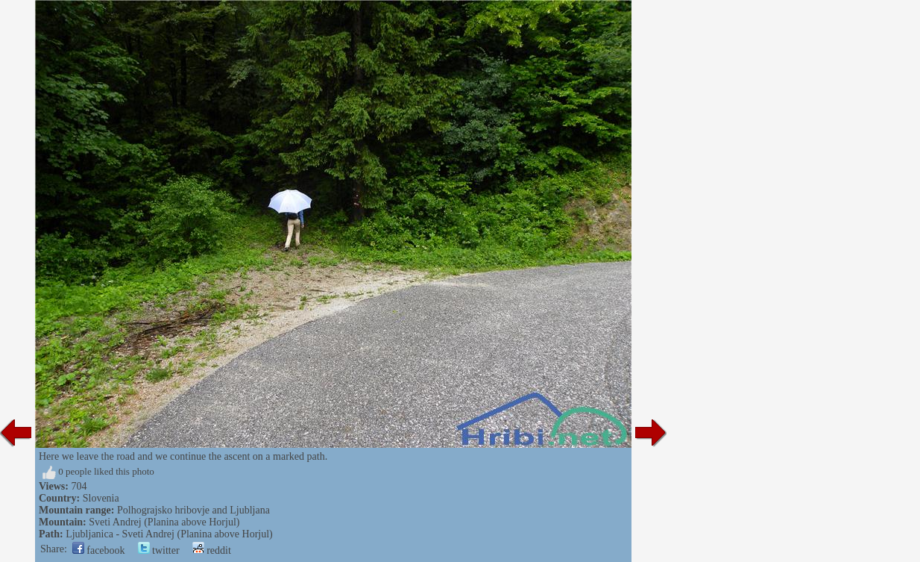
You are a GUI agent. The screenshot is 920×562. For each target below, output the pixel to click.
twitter (159, 550)
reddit (211, 550)
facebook (98, 550)
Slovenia (101, 498)
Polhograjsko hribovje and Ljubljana (193, 510)
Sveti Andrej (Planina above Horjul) (164, 522)
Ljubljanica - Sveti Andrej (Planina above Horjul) (169, 534)
